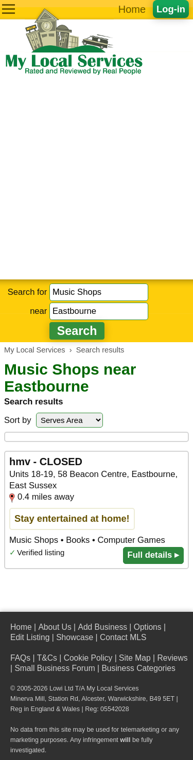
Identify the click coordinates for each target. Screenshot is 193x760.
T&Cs (47, 657)
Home (132, 9)
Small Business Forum (54, 668)
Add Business (102, 627)
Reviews (172, 657)
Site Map (135, 657)
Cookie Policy (88, 657)
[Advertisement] (96, 177)
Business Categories (138, 668)
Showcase (74, 637)
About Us (54, 627)
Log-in (170, 9)
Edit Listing (29, 637)
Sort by (17, 420)
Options (148, 627)
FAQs (20, 657)
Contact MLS (123, 637)
